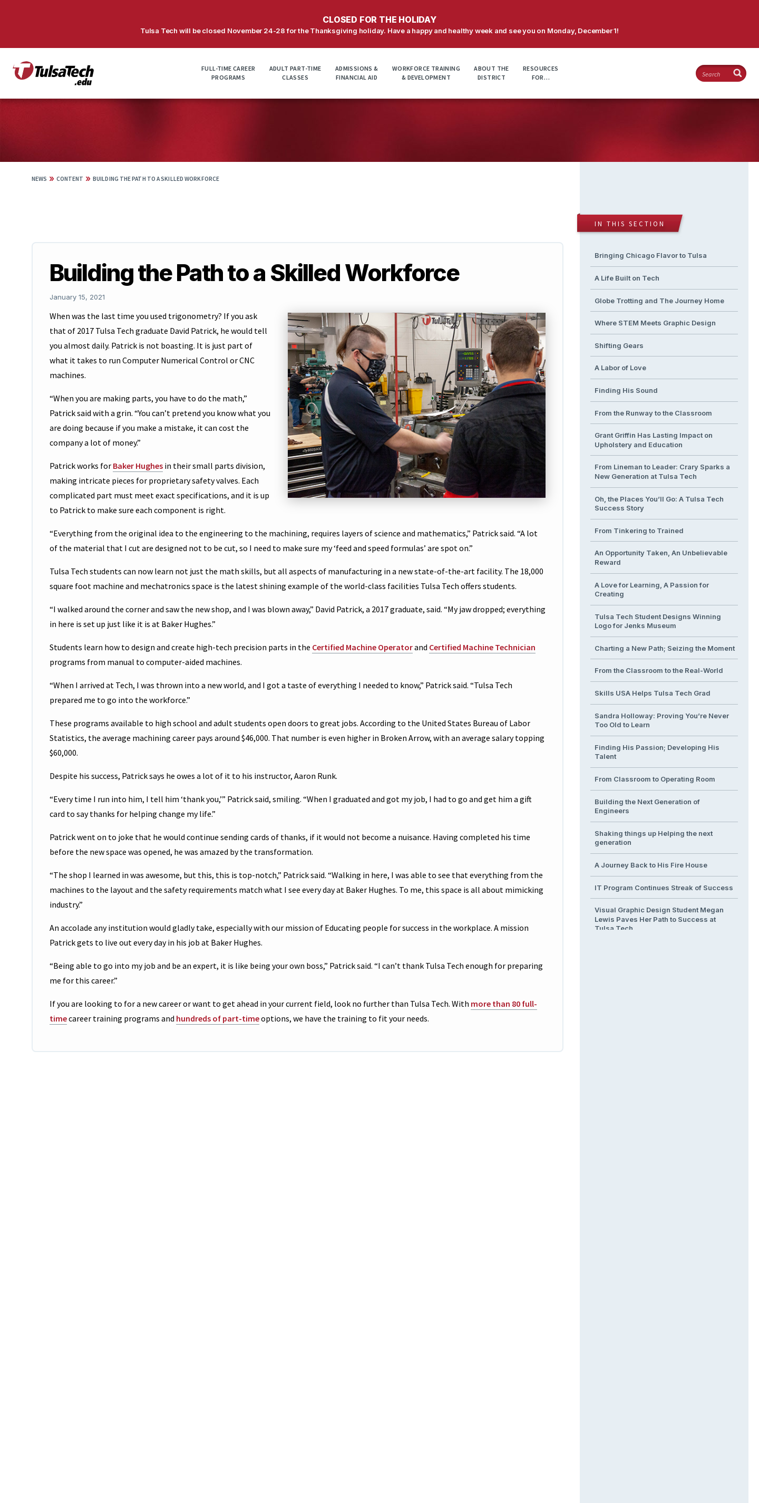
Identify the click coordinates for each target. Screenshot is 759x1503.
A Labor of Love (620, 367)
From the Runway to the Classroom (653, 413)
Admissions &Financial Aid (356, 72)
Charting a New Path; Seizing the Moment (665, 648)
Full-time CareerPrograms (228, 72)
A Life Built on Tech (627, 278)
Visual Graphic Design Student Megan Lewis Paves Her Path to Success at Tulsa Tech (659, 918)
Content (69, 178)
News (39, 178)
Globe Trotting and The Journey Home (659, 300)
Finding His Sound (626, 390)
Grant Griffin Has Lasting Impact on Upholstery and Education (654, 440)
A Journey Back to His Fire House (651, 865)
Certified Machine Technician (482, 647)
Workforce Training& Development (426, 72)
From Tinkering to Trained (639, 530)
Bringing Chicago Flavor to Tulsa (651, 255)
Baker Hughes (138, 465)
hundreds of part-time (217, 1018)
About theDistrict (491, 72)
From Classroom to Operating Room (655, 779)
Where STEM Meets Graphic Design (655, 323)
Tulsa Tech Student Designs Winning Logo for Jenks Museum (658, 621)
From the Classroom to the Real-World (659, 670)
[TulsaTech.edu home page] (53, 82)
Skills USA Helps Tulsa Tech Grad (653, 693)
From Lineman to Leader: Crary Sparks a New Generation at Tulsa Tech (662, 471)
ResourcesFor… (541, 72)
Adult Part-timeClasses (295, 72)
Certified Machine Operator (362, 647)
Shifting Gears (619, 345)
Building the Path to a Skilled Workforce (156, 178)
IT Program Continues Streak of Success (664, 887)
